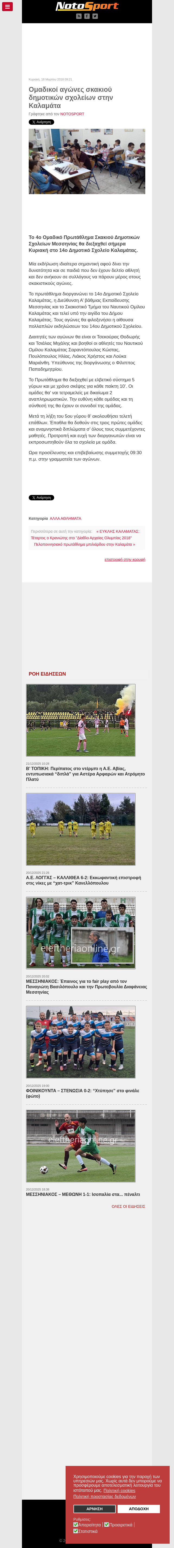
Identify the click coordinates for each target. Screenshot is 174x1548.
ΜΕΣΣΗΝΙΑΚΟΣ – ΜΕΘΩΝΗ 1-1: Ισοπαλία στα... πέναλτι (83, 1194)
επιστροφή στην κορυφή (125, 559)
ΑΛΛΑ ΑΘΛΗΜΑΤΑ (65, 518)
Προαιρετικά (121, 1525)
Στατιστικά (88, 1531)
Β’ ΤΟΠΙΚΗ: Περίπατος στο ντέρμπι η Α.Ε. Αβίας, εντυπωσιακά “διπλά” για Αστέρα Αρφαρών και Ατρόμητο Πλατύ (85, 774)
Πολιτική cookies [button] (119, 1490)
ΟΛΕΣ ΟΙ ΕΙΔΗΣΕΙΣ (128, 1206)
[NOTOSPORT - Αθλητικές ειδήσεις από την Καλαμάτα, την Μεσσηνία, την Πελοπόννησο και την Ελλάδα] (87, 6)
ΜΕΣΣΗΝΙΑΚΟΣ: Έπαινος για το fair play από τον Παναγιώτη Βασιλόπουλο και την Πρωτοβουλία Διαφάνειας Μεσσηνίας (86, 986)
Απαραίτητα (89, 1525)
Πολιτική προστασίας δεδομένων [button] (104, 1496)
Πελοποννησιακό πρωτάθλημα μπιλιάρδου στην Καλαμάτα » (84, 544)
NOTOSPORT (72, 114)
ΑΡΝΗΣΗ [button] (94, 1509)
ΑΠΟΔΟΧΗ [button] (139, 1509)
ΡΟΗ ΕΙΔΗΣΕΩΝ (47, 674)
